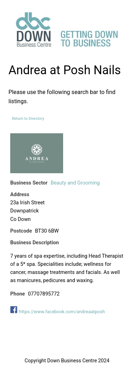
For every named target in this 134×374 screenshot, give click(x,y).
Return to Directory (28, 118)
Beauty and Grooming (74, 183)
